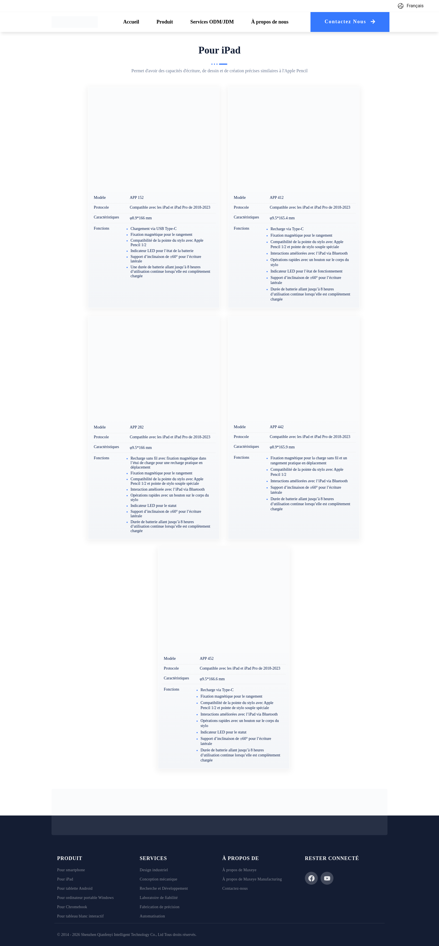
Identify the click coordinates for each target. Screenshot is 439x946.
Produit (69, 858)
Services (153, 858)
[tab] (131, 22)
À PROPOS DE (240, 858)
